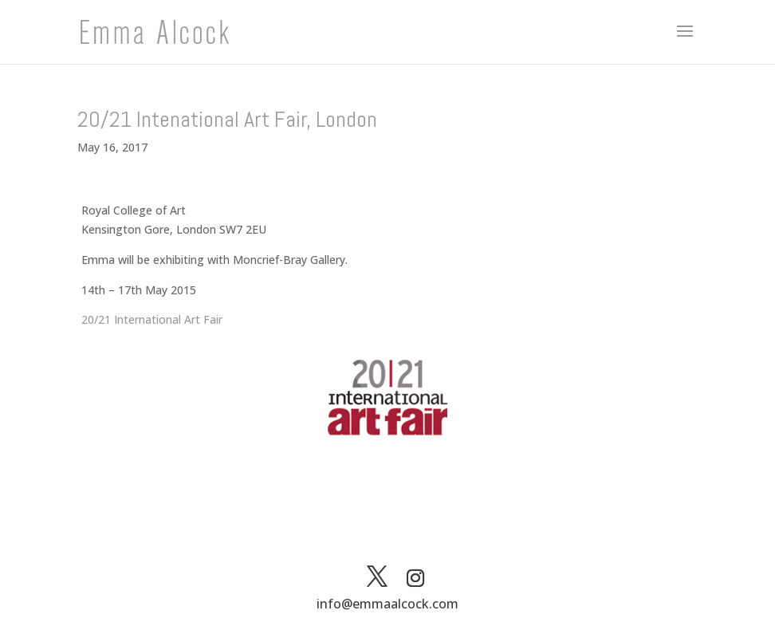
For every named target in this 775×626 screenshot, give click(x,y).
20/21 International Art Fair (151, 319)
